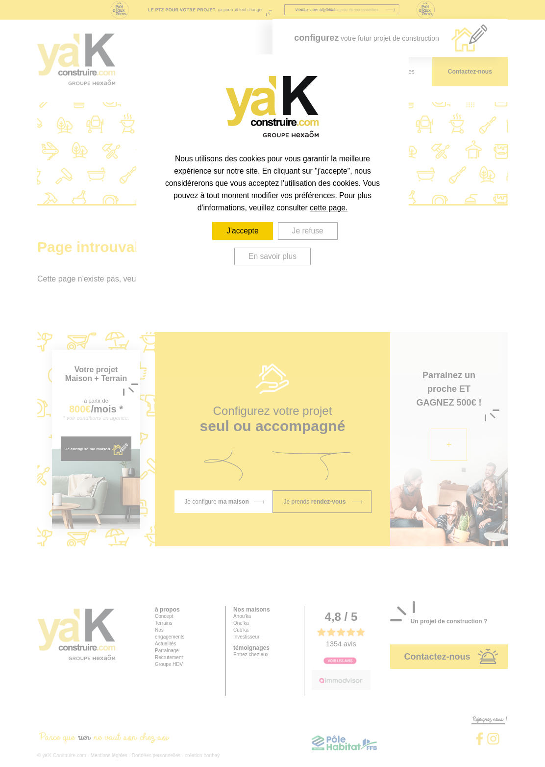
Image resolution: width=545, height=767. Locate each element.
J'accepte (242, 231)
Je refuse (307, 231)
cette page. (328, 208)
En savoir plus (272, 256)
